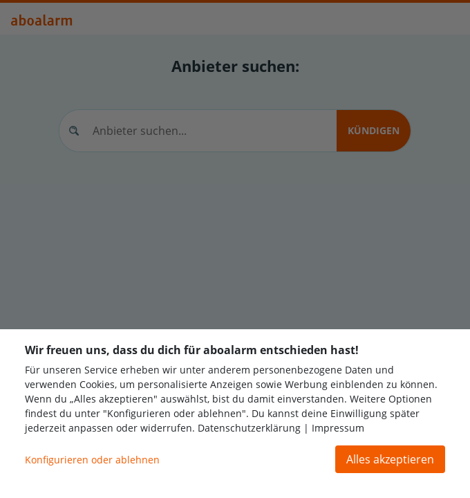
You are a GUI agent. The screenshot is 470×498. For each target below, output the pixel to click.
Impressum (338, 427)
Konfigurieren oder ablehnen (92, 459)
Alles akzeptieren (390, 459)
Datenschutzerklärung (249, 427)
